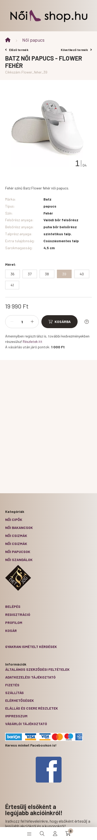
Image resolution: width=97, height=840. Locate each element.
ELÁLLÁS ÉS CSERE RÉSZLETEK (31, 708)
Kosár (11, 630)
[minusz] (12, 322)
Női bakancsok (19, 527)
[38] (47, 274)
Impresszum (16, 716)
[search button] (42, 833)
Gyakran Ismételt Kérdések (31, 646)
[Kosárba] (59, 321)
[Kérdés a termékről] (86, 321)
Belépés (12, 606)
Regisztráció (17, 614)
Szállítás (14, 692)
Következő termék (76, 49)
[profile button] (55, 833)
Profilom (13, 622)
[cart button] (68, 833)
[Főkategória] (7, 39)
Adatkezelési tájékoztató (30, 677)
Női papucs (33, 40)
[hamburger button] (29, 833)
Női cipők (13, 519)
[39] (64, 274)
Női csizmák (16, 535)
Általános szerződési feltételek (37, 669)
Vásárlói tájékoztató (26, 723)
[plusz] (32, 322)
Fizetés (12, 685)
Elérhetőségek (19, 700)
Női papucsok (17, 551)
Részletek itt (32, 341)
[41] (12, 285)
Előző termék (16, 49)
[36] (12, 274)
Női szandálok (19, 559)
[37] (30, 274)
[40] (81, 274)
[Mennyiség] (22, 321)
